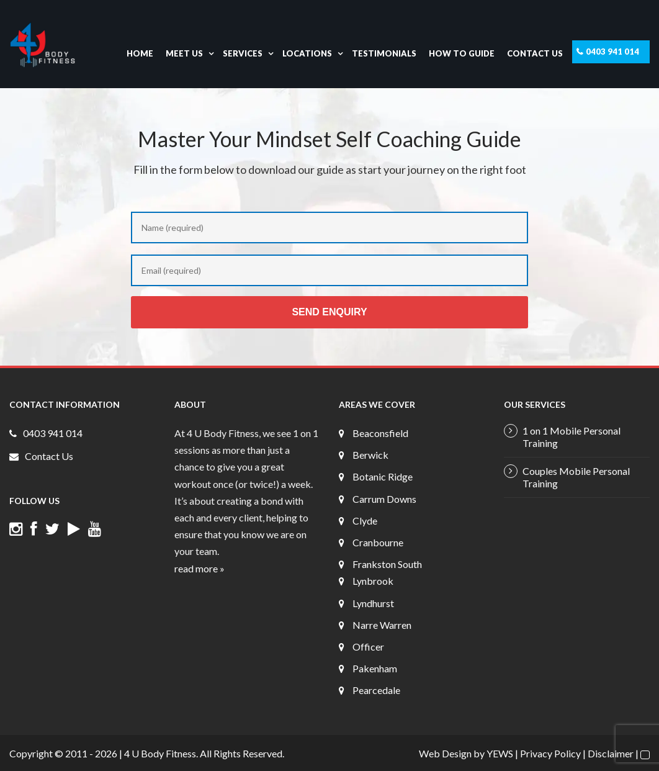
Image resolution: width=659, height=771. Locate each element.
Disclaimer (611, 753)
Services (242, 53)
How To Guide (462, 53)
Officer (368, 646)
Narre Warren (381, 625)
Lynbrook (372, 581)
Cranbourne (377, 542)
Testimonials (384, 53)
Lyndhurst (373, 603)
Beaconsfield (380, 433)
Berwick (370, 455)
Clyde (364, 520)
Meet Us (184, 53)
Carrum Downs (384, 499)
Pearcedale (376, 690)
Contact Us (535, 53)
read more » (199, 568)
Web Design (445, 753)
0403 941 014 (612, 51)
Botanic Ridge (382, 476)
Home (140, 53)
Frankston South (387, 564)
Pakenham (374, 668)
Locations (307, 53)
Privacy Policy (550, 753)
